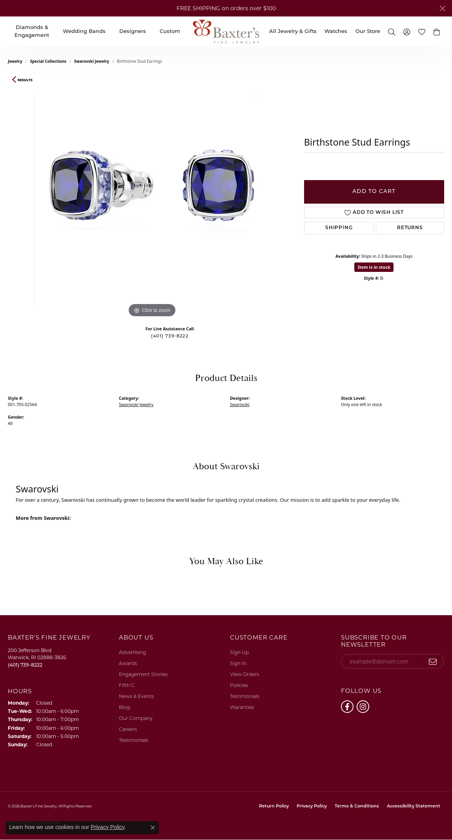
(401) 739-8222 (169, 336)
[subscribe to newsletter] (433, 661)
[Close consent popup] (152, 827)
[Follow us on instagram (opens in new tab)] (363, 706)
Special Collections (48, 61)
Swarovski (240, 404)
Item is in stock (373, 267)
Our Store (367, 31)
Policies (239, 685)
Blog (124, 707)
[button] (391, 31)
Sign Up (239, 652)
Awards (128, 663)
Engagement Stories (143, 674)
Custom (170, 31)
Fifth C (127, 685)
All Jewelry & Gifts (293, 31)
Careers (128, 729)
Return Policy (274, 806)
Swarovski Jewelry (91, 61)
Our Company (136, 718)
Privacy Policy (312, 806)
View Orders (244, 674)
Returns (410, 228)
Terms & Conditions (357, 806)
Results (25, 80)
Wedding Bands (84, 31)
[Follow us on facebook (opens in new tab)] (347, 706)
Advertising (132, 652)
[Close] (442, 8)
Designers (132, 31)
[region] (152, 201)
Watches (335, 31)
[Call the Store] (25, 665)
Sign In (238, 663)
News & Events (136, 696)
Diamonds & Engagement (32, 31)
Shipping (338, 228)
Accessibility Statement (413, 806)
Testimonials (133, 740)
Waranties (242, 707)
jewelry (15, 61)
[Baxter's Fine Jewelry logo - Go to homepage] (226, 31)
